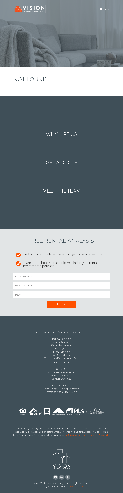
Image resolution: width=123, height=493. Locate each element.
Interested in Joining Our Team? (61, 392)
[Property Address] (61, 285)
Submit (61, 304)
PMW (70, 486)
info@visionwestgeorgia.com (65, 388)
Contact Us (61, 369)
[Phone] (61, 294)
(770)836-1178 (65, 385)
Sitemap (80, 486)
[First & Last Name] (61, 276)
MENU (105, 8)
